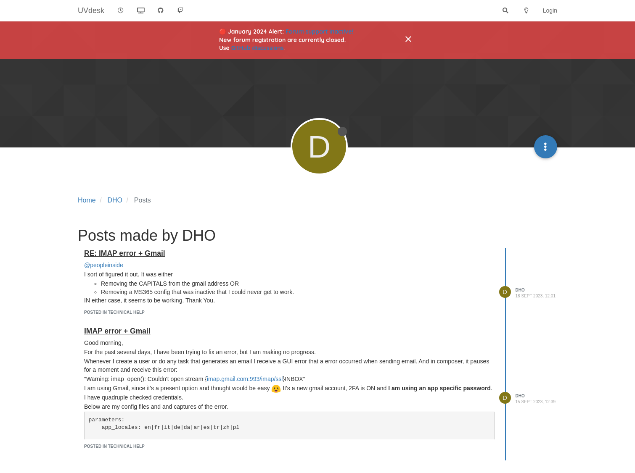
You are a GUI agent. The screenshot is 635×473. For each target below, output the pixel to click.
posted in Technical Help (114, 312)
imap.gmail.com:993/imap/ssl (245, 379)
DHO (520, 290)
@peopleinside (103, 265)
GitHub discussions (257, 48)
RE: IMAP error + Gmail (124, 253)
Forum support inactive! (319, 31)
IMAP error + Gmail (117, 331)
